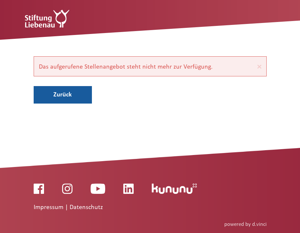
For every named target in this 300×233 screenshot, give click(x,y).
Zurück (62, 94)
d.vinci (259, 224)
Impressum (49, 207)
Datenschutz (86, 207)
